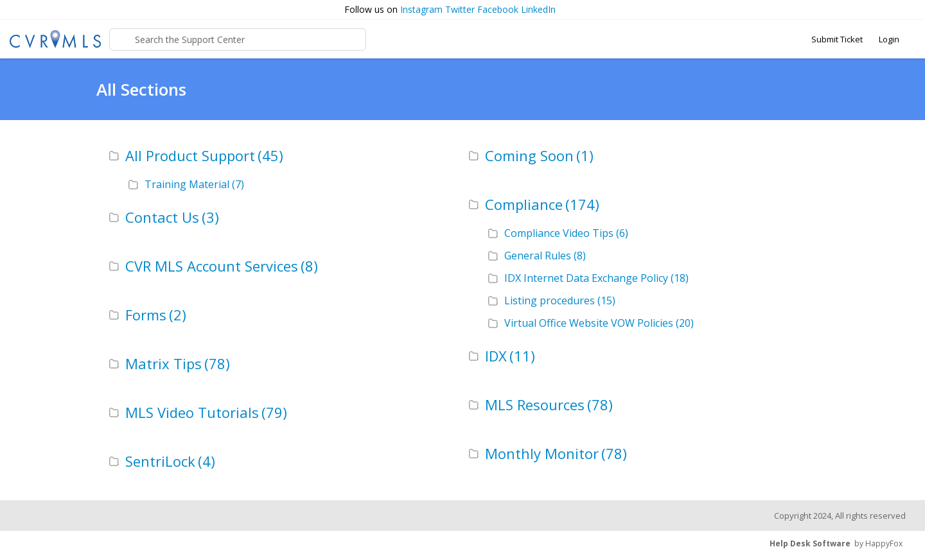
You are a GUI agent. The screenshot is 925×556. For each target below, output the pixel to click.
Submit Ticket (837, 39)
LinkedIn (538, 9)
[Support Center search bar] (237, 39)
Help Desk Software (810, 543)
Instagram (421, 9)
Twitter (460, 9)
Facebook (497, 9)
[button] (909, 10)
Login (889, 39)
